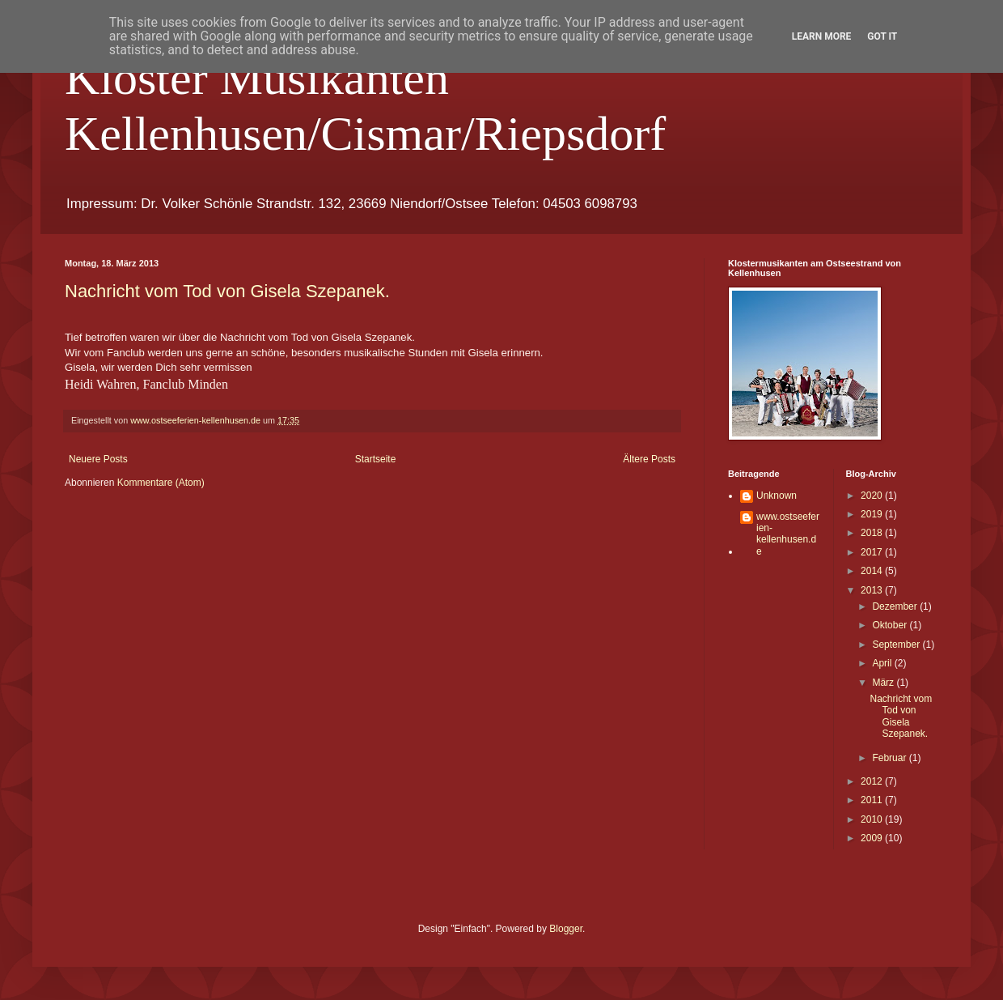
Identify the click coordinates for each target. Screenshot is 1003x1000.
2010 (873, 819)
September (897, 644)
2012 (873, 781)
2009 (873, 838)
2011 (873, 800)
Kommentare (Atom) (161, 482)
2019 (873, 514)
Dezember (896, 606)
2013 (873, 590)
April (883, 663)
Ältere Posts (649, 459)
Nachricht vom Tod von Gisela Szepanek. (227, 291)
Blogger (565, 928)
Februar (890, 758)
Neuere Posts (98, 459)
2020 (873, 495)
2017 (873, 552)
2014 (873, 571)
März (884, 682)
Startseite (375, 459)
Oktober (890, 625)
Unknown (776, 495)
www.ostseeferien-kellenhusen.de (787, 534)
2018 (873, 532)
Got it (882, 36)
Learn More (822, 36)
